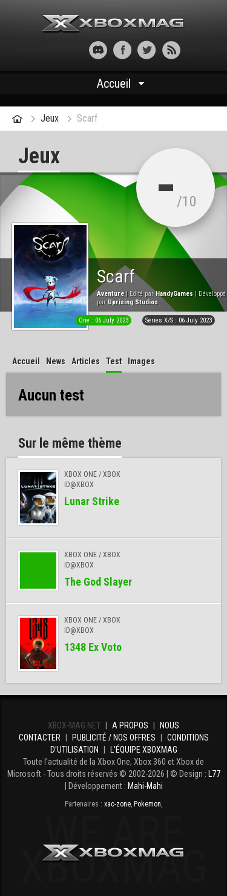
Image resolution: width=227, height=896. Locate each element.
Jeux (50, 118)
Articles (85, 361)
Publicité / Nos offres (114, 737)
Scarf (87, 118)
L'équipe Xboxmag (143, 749)
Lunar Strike (91, 501)
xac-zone (117, 804)
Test (114, 361)
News (55, 361)
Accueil (114, 83)
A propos (130, 725)
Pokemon (147, 804)
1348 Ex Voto (93, 647)
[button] (56, 50)
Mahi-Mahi (145, 786)
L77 (214, 774)
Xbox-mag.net (113, 24)
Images (141, 361)
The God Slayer (98, 581)
